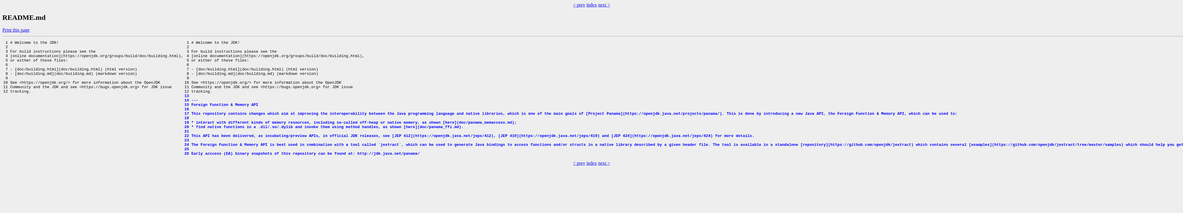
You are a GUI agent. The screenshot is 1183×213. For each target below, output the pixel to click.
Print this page (16, 30)
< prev (579, 4)
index (591, 4)
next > (604, 4)
